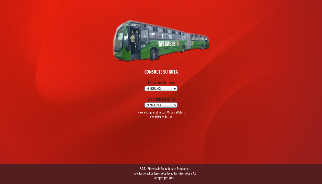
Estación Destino (161, 93)
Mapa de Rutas (177, 108)
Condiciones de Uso (161, 113)
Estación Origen (161, 77)
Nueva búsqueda (144, 108)
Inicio (161, 108)
